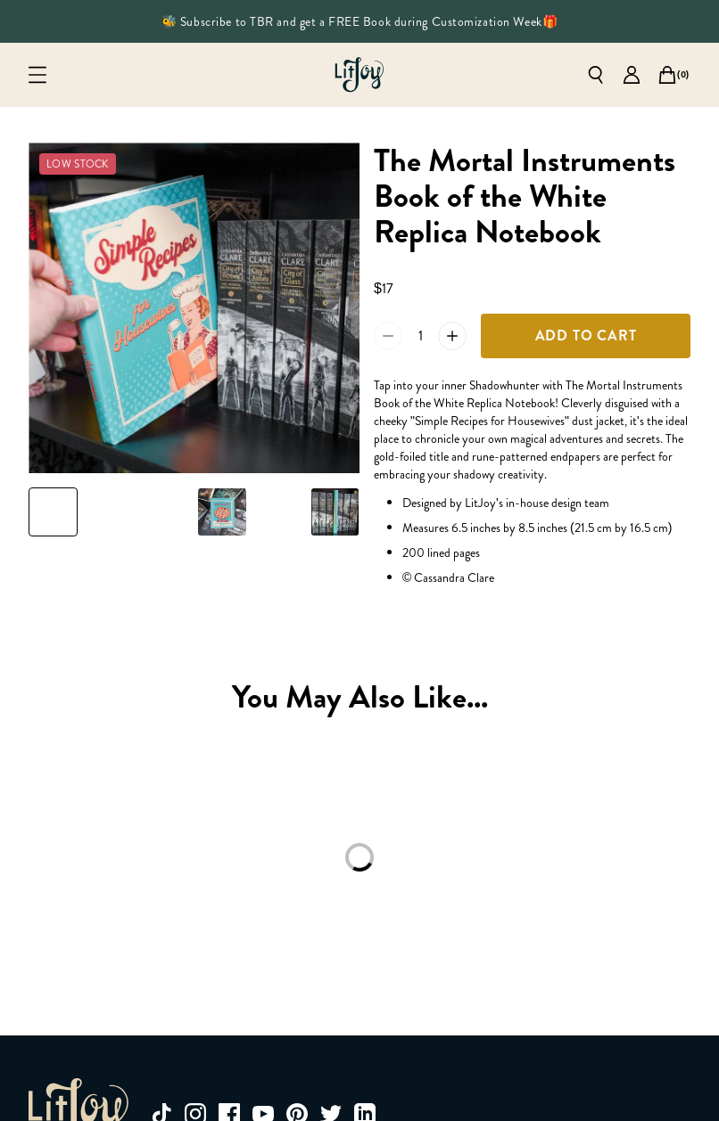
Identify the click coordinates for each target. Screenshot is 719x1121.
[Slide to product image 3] (165, 511)
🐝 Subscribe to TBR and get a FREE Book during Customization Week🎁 (359, 21)
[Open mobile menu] (37, 75)
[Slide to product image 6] (335, 511)
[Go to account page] (631, 75)
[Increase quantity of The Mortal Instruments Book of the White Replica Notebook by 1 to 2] (452, 336)
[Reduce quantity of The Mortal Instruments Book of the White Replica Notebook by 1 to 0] (388, 336)
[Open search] (596, 75)
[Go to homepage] (359, 75)
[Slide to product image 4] (222, 511)
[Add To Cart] (585, 336)
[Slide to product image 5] (278, 511)
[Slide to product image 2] (109, 511)
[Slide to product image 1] (53, 511)
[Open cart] (667, 75)
